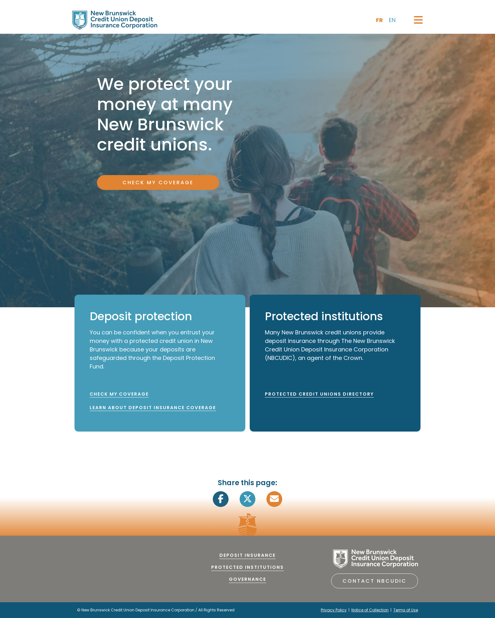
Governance (247, 579)
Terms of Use (405, 610)
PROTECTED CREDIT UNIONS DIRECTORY (319, 394)
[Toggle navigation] (418, 20)
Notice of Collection (370, 610)
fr (379, 20)
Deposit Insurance (247, 555)
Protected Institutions (247, 567)
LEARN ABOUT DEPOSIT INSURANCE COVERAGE (153, 407)
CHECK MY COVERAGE (158, 182)
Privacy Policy (334, 610)
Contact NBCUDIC (375, 581)
